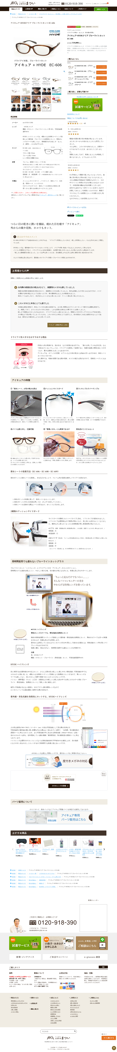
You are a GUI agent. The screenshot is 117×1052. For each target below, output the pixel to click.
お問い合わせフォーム (75, 1011)
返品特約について (73, 114)
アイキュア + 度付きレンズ (48, 195)
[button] (13, 849)
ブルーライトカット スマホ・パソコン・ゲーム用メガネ (45, 877)
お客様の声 (29, 9)
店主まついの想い (54, 1005)
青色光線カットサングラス (17, 1001)
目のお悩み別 (14, 1007)
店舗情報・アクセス (55, 1016)
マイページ (88, 3)
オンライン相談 (94, 1001)
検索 (75, 1031)
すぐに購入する (109, 1038)
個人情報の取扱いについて (65, 1041)
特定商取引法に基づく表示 (51, 1041)
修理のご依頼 (53, 1007)
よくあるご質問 (74, 1016)
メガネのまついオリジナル (46, 873)
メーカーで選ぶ (15, 1011)
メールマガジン (74, 1014)
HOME (14, 14)
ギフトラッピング (74, 1007)
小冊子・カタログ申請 (55, 1020)
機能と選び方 (42, 9)
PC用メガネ (14, 1005)
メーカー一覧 (32, 14)
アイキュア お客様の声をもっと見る (58, 325)
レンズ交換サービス (55, 1011)
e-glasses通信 (53, 1022)
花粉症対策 (42, 880)
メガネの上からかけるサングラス (19, 1003)
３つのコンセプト (54, 1001)
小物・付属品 (14, 1009)
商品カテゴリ (15, 9)
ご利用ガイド (82, 9)
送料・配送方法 (74, 1003)
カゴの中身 (104, 3)
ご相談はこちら (55, 9)
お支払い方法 (73, 1001)
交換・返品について (75, 1005)
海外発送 (72, 1009)
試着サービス (101, 9)
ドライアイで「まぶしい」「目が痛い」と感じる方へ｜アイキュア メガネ (60, 14)
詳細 (103, 967)
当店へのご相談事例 (95, 1003)
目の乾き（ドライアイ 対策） (47, 886)
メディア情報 (53, 1018)
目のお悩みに (32, 880)
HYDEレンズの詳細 (59, 786)
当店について (68, 9)
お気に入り (96, 3)
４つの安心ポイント (55, 1003)
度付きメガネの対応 (55, 1009)
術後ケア (41, 883)
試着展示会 (53, 1014)
